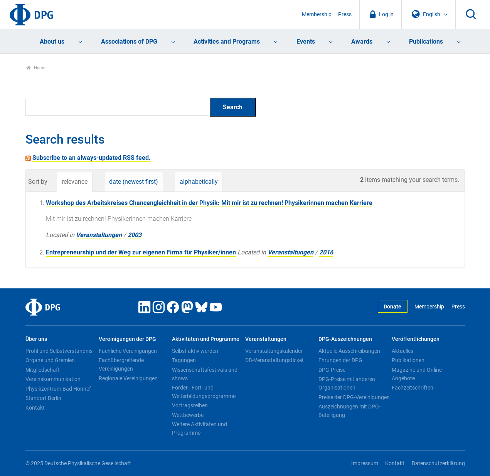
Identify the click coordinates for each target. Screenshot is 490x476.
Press (345, 14)
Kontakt (35, 408)
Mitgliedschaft (42, 370)
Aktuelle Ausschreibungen (349, 351)
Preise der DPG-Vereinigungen (354, 397)
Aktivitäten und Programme (205, 339)
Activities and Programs (227, 41)
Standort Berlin (43, 398)
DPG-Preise (331, 370)
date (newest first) (133, 181)
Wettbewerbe (188, 415)
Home (36, 67)
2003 (134, 235)
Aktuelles (402, 351)
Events (305, 41)
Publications (426, 41)
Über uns (36, 339)
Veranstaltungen (99, 235)
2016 (326, 252)
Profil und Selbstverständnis (59, 351)
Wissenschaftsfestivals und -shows (206, 374)
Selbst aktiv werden (195, 351)
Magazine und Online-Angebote (417, 374)
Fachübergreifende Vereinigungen (121, 364)
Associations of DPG (129, 41)
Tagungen (184, 360)
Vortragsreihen (190, 405)
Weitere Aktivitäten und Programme (199, 428)
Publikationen (408, 360)
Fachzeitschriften (412, 388)
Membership (317, 14)
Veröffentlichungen (415, 339)
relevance (75, 181)
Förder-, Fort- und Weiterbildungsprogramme (204, 392)
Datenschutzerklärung (438, 463)
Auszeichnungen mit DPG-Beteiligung (349, 410)
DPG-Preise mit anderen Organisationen (346, 383)
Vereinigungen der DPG (127, 339)
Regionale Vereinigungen (128, 378)
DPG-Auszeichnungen (345, 339)
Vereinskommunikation (53, 379)
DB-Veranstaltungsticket (274, 360)
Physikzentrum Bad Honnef (58, 389)
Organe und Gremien (50, 360)
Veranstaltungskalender (274, 351)
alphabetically (199, 181)
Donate (392, 306)
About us (52, 41)
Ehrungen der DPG (340, 360)
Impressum (364, 463)
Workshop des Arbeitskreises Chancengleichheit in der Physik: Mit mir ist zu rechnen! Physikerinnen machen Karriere (209, 203)
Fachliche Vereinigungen (128, 351)
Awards (361, 41)
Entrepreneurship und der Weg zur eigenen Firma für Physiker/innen (141, 252)
